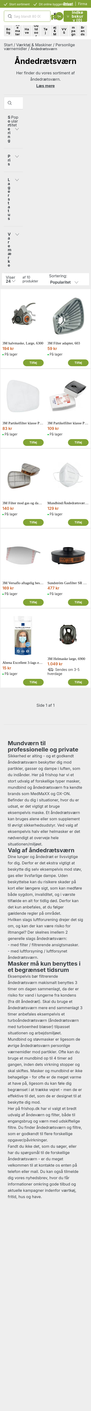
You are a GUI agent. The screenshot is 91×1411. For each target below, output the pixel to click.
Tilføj (33, 362)
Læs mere (45, 85)
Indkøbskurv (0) (75, 16)
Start (8, 44)
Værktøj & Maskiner (34, 44)
